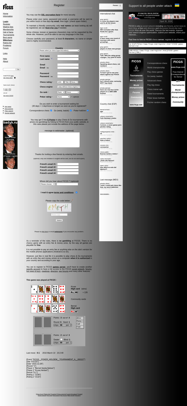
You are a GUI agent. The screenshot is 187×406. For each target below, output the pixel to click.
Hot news (8, 107)
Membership (8, 30)
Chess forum (39, 397)
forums (88, 272)
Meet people (71, 398)
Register (6, 24)
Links (5, 53)
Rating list (7, 43)
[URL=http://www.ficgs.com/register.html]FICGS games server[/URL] (154, 50)
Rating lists (47, 397)
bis (48, 68)
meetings (45, 274)
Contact (80, 397)
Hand (65, 325)
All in (78, 321)
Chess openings (61, 397)
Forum (5, 48)
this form (45, 234)
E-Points (51, 120)
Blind (66, 342)
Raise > (79, 324)
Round (56, 325)
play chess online (8, 78)
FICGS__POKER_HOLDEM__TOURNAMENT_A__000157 (58, 362)
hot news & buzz (33, 274)
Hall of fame (8, 32)
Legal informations (72, 397)
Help (5, 59)
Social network (10, 113)
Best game (7, 37)
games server (59, 270)
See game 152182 (8, 95)
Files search (9, 111)
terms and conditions (63, 195)
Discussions (9, 109)
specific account (33, 272)
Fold (78, 330)
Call (78, 327)
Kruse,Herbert (41, 373)
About (5, 61)
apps (12, 75)
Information (8, 16)
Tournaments (8, 35)
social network (78, 272)
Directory (77, 398)
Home (5, 14)
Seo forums (63, 398)
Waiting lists (8, 27)
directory (54, 274)
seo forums (63, 274)
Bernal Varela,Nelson (44, 371)
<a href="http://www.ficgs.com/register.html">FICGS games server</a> (154, 43)
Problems (7, 45)
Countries (53, 397)
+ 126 (85, 295)
